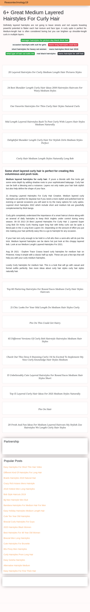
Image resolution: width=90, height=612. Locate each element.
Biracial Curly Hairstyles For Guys (19, 522)
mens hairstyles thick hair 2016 (63, 49)
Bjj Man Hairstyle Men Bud (16, 500)
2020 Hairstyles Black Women (17, 527)
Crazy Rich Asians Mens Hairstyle (19, 483)
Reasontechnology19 (16, 2)
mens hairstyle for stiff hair (71, 53)
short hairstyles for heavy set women (29, 49)
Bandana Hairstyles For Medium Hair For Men (25, 505)
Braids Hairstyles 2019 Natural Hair (20, 478)
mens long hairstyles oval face (63, 45)
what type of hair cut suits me (20, 53)
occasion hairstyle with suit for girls (29, 45)
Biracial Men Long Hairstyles (17, 538)
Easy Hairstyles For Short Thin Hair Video (23, 467)
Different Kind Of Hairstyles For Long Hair (23, 472)
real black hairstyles (46, 53)
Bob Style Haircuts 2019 (15, 494)
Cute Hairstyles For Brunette (17, 543)
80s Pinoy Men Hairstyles (15, 549)
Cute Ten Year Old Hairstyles (17, 516)
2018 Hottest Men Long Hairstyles (19, 489)
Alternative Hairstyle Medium (17, 565)
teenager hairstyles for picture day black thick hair (45, 40)
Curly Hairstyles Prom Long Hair (18, 554)
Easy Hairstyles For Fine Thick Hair (20, 571)
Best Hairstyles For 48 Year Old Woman (22, 532)
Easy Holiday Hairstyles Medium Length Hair (24, 511)
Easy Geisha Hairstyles (14, 560)
